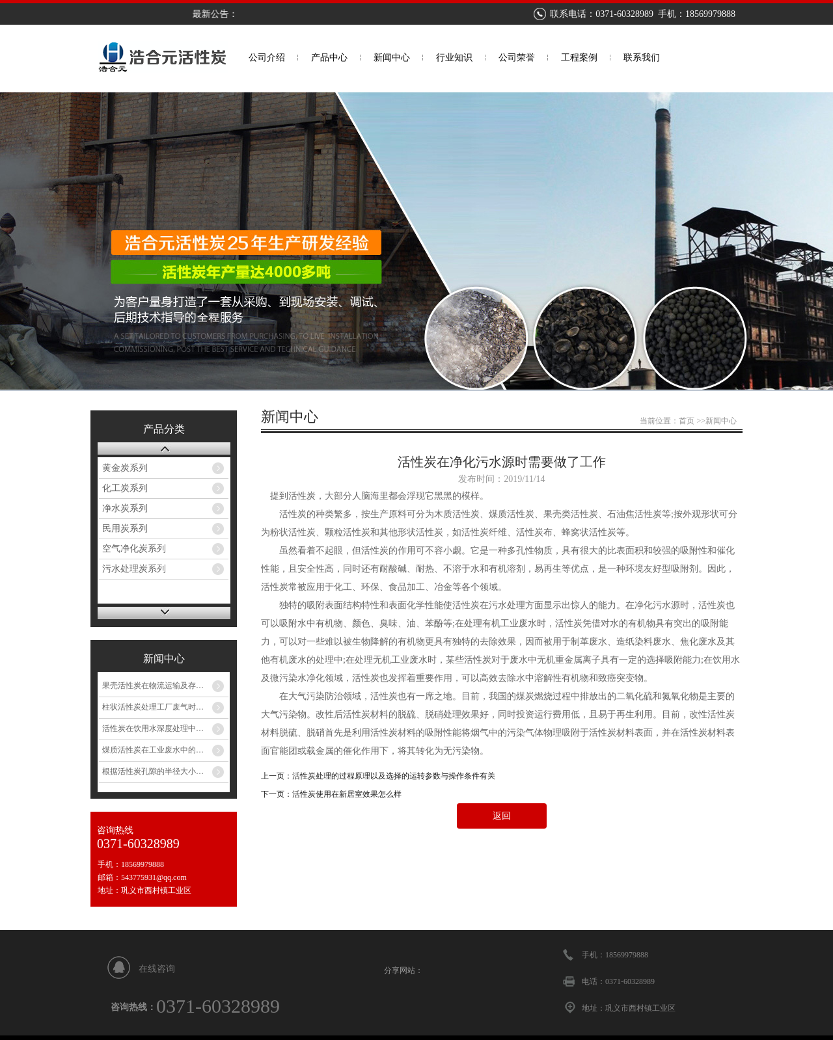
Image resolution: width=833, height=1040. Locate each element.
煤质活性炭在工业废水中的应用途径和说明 (165, 749)
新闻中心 (392, 57)
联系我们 (641, 57)
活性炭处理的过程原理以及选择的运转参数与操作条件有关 (393, 775)
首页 (686, 420)
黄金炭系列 (125, 468)
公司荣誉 (516, 57)
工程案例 (579, 57)
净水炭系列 (125, 508)
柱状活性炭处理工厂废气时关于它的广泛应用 (165, 707)
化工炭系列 (125, 488)
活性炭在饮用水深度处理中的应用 (160, 728)
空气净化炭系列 (134, 548)
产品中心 (329, 57)
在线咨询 (157, 969)
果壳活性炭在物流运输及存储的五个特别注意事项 (165, 685)
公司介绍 (267, 57)
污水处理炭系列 (134, 569)
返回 (502, 816)
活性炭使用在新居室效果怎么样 (347, 794)
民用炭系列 (125, 528)
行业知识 (454, 57)
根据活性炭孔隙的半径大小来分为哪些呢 (165, 771)
